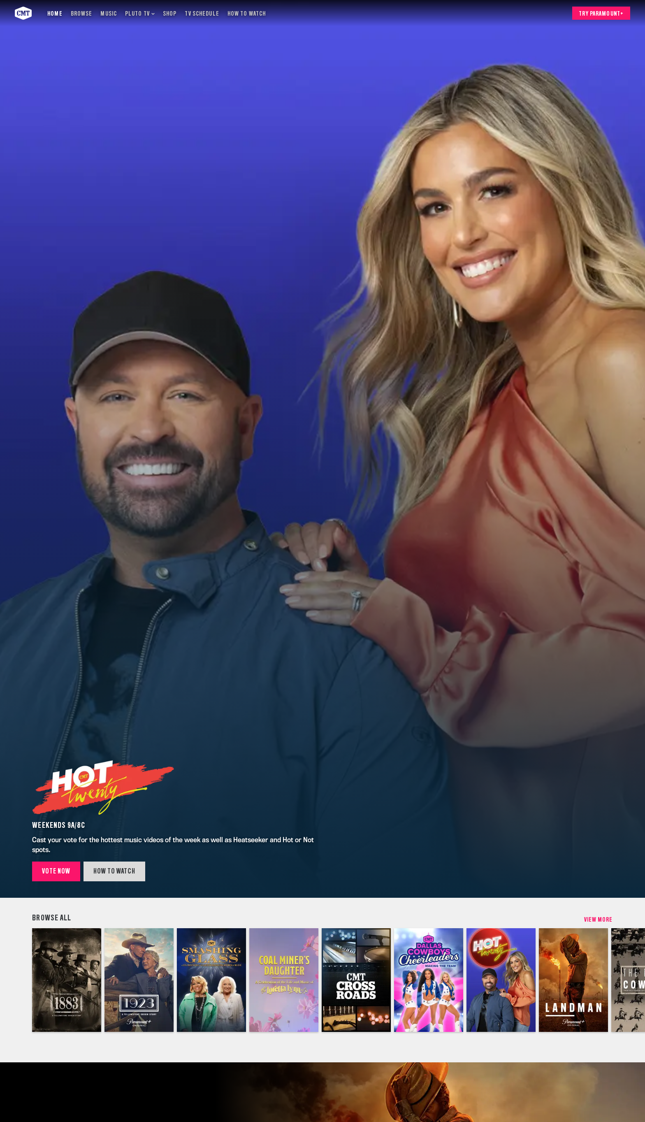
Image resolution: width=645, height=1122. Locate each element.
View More (598, 919)
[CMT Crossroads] (356, 980)
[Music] (108, 13)
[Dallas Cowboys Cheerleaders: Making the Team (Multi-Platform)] (428, 980)
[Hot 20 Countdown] (501, 980)
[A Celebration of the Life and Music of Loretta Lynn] (283, 980)
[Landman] (573, 980)
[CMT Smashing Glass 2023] (211, 980)
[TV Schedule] (202, 13)
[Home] (54, 13)
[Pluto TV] (140, 13)
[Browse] (82, 13)
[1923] (139, 980)
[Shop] (170, 13)
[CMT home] (23, 13)
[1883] (66, 980)
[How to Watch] (246, 13)
